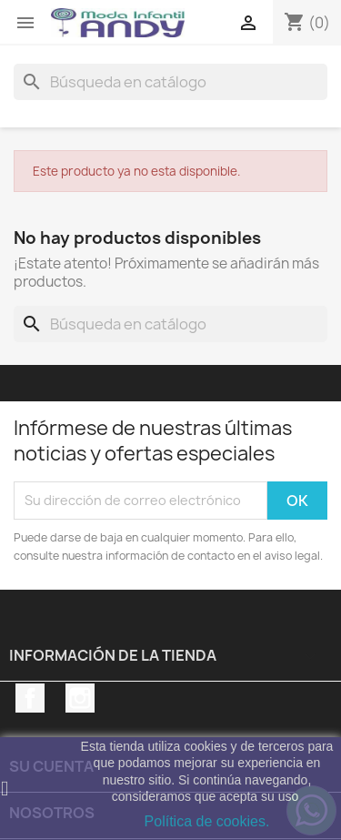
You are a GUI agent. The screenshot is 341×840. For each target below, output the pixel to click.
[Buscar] (170, 82)
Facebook (30, 698)
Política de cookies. (207, 821)
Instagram (80, 698)
